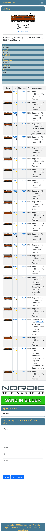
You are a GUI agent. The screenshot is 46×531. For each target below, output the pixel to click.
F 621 (15, 124)
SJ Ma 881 (39, 322)
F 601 (15, 92)
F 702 (15, 372)
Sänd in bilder (17, 477)
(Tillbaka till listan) (23, 32)
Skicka (6, 477)
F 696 (15, 278)
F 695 (15, 267)
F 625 (15, 170)
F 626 (15, 181)
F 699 (15, 319)
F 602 (15, 103)
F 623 (15, 148)
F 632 (15, 245)
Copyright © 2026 (13, 525)
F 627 (15, 191)
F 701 (15, 349)
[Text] (23, 435)
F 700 (15, 338)
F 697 (15, 298)
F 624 (15, 159)
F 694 (15, 256)
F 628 (15, 202)
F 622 (15, 138)
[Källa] (23, 448)
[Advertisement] (20, 501)
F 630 (15, 224)
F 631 (15, 235)
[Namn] (23, 454)
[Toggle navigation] (42, 3)
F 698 (15, 309)
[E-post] (23, 460)
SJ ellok (7, 8)
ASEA (24, 91)
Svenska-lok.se (8, 2)
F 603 (15, 114)
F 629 (15, 213)
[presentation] (18, 469)
